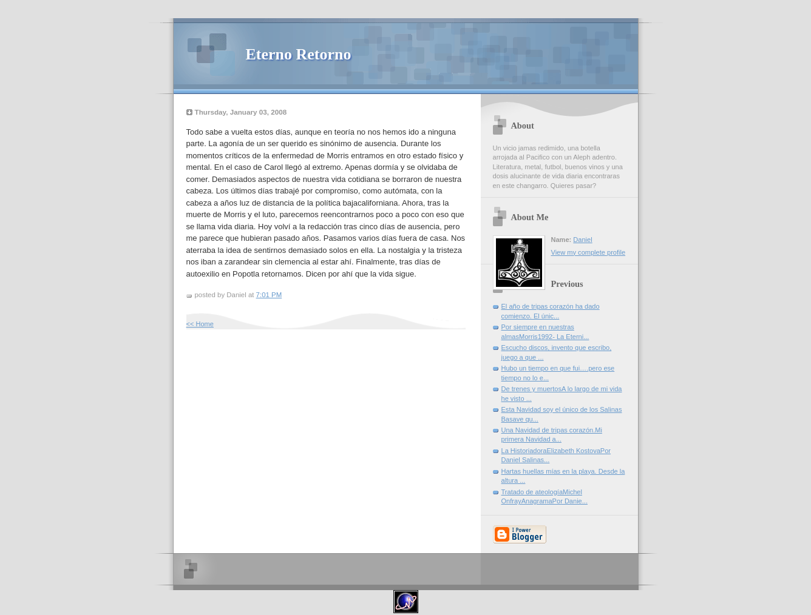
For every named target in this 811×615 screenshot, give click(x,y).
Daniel (582, 239)
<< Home (200, 324)
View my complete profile (588, 252)
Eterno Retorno (298, 54)
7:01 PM (269, 294)
